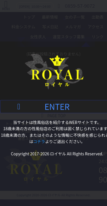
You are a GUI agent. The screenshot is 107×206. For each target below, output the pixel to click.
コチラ (39, 141)
